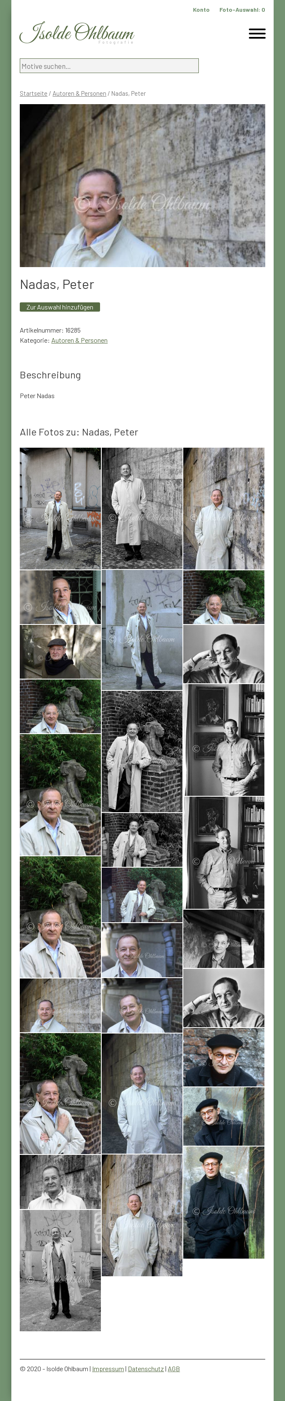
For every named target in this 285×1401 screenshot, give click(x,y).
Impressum (108, 1368)
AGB (174, 1368)
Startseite (34, 93)
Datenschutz (146, 1368)
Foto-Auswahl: (242, 9)
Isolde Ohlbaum (76, 34)
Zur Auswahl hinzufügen (59, 307)
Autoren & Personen (79, 93)
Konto (201, 9)
